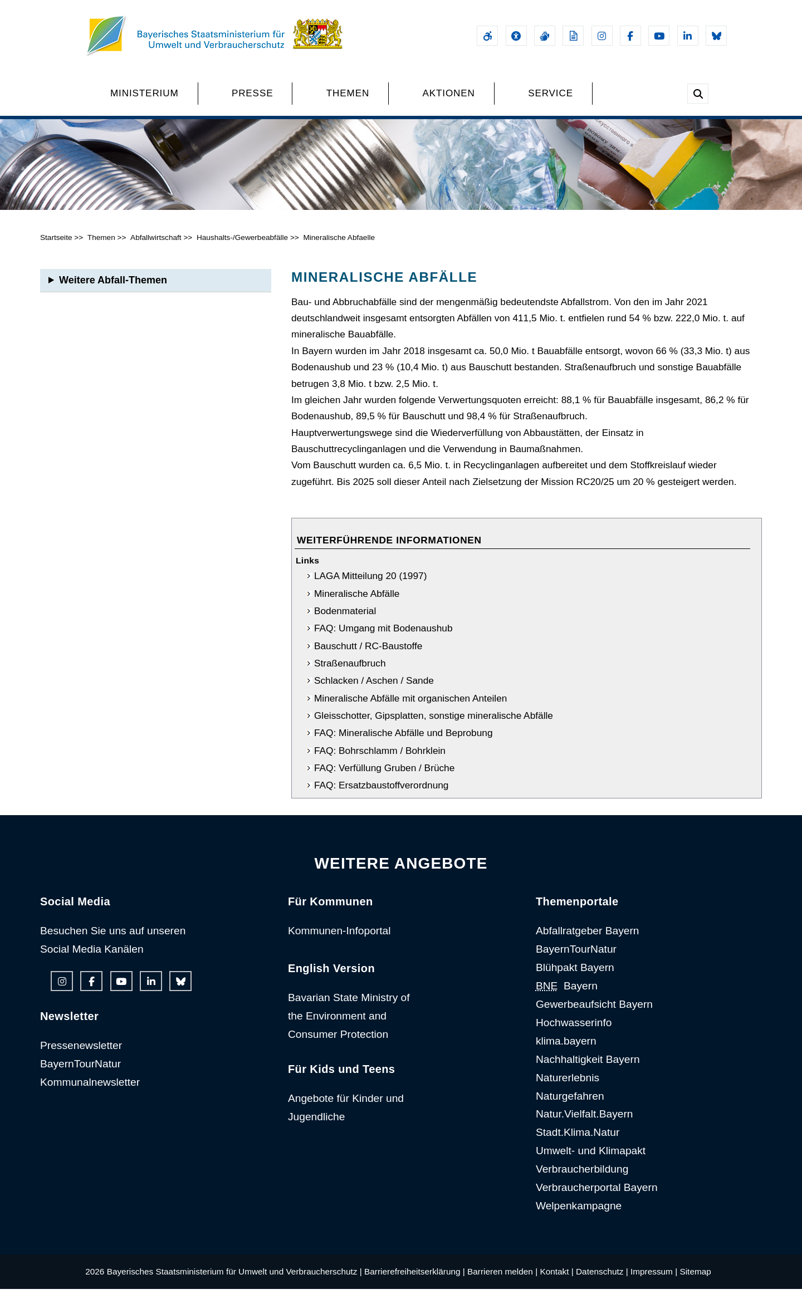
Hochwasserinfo (574, 1037)
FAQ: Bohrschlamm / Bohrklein (380, 765)
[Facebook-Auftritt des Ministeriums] (630, 36)
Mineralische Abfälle (357, 608)
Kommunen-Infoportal (339, 946)
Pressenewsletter (81, 1060)
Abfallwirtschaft (156, 252)
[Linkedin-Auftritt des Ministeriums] (687, 36)
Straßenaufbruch (350, 678)
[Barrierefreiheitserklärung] (487, 36)
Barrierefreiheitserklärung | (414, 1286)
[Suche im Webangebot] (697, 94)
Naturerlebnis (567, 1092)
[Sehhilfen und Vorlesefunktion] (516, 36)
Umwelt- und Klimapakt (590, 1165)
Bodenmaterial (345, 625)
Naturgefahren (570, 1110)
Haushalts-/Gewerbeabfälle (242, 252)
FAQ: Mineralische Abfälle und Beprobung (403, 747)
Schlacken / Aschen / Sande (374, 695)
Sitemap (695, 1286)
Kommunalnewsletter (90, 1097)
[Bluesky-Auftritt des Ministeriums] (716, 36)
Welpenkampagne (579, 1221)
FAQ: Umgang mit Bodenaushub (383, 643)
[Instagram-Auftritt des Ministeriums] (602, 36)
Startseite (56, 252)
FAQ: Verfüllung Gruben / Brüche (384, 782)
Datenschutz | (602, 1286)
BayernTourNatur (80, 1079)
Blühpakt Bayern (575, 982)
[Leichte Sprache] (573, 36)
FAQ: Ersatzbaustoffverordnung (381, 800)
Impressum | (653, 1286)
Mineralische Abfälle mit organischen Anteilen (410, 713)
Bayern (567, 1001)
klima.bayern (566, 1056)
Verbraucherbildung (582, 1184)
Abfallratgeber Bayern (587, 946)
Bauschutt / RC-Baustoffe (368, 660)
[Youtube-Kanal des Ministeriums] (658, 36)
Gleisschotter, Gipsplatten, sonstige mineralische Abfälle (433, 730)
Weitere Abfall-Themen (113, 295)
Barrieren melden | (502, 1286)
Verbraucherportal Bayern (597, 1202)
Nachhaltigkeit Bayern (588, 1074)
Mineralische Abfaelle (339, 252)
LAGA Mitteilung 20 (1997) (370, 590)
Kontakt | (556, 1286)
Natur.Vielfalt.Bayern (584, 1129)
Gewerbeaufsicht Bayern (594, 1019)
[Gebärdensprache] (544, 36)
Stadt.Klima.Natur (577, 1147)
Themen (101, 252)
